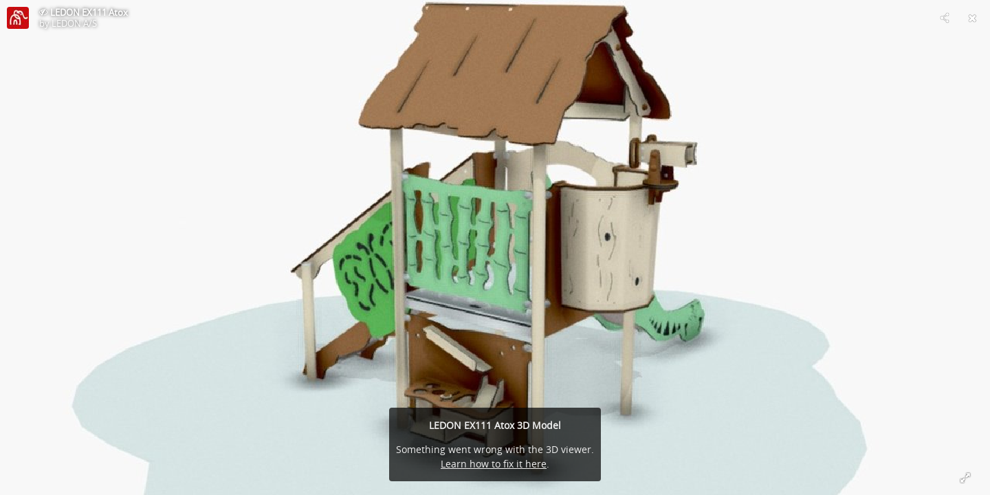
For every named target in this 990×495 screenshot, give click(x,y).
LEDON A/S (74, 23)
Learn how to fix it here (494, 463)
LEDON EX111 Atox (89, 12)
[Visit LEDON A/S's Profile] (18, 18)
